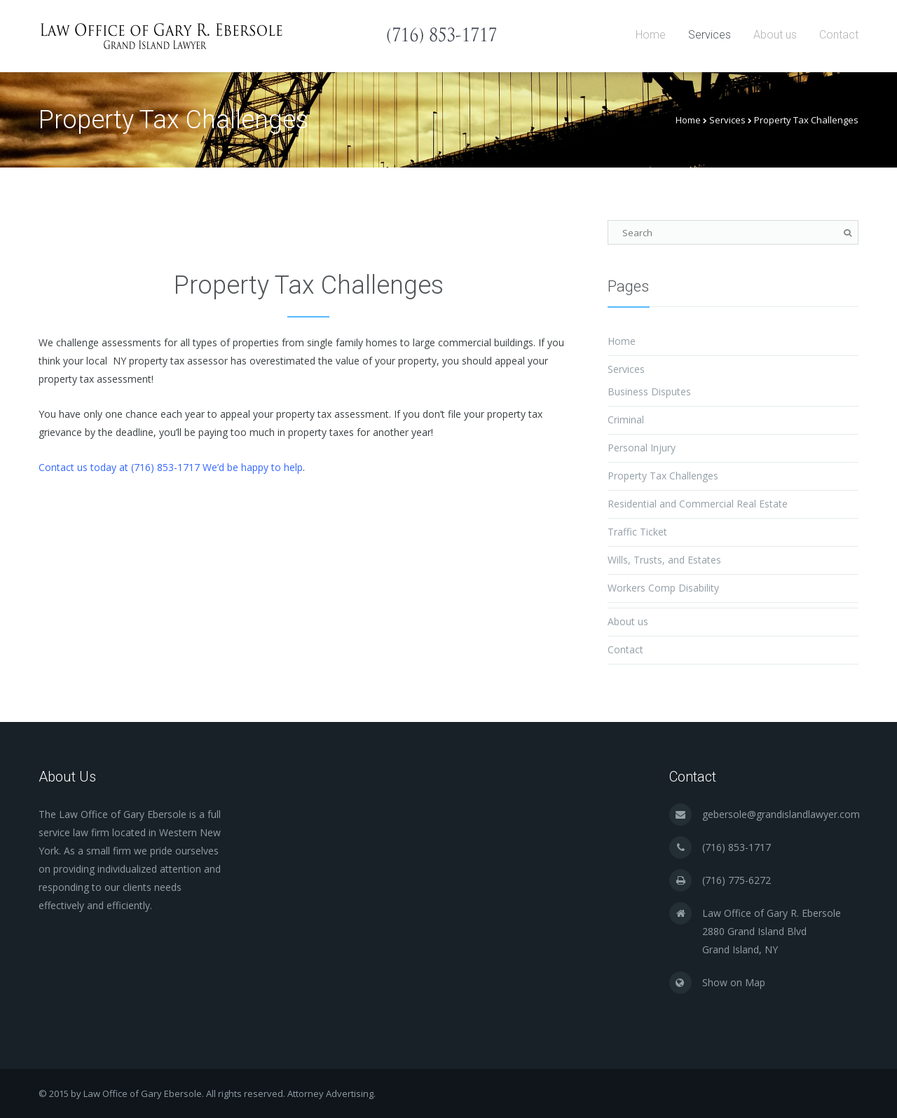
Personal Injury (642, 447)
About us (775, 34)
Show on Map (733, 982)
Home (651, 34)
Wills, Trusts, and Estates (664, 559)
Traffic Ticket (637, 531)
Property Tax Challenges (663, 475)
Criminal (626, 419)
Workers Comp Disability (663, 587)
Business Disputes (649, 391)
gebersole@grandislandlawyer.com (781, 814)
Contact (838, 34)
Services (709, 34)
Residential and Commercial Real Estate (698, 503)
